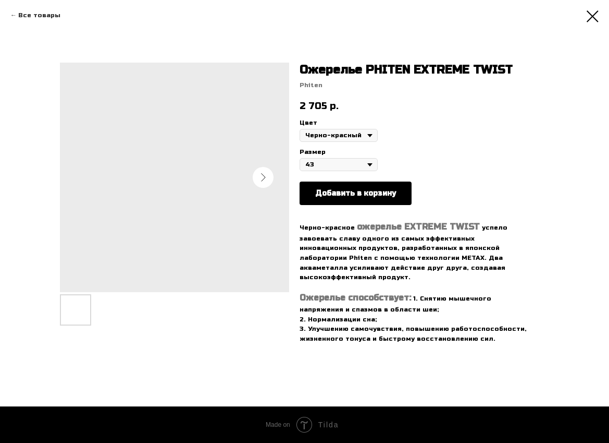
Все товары (39, 15)
